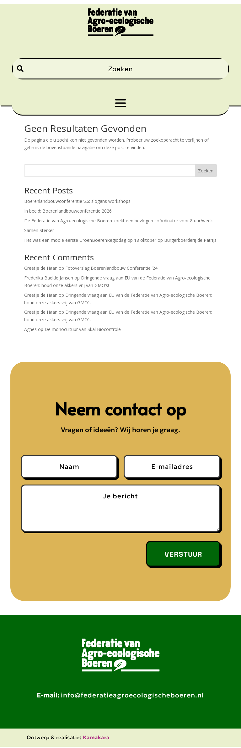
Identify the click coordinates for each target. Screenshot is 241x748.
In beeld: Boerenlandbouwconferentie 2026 (68, 211)
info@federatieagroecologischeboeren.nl (132, 696)
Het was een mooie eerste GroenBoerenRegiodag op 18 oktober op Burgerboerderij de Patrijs (120, 240)
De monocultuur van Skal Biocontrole (83, 329)
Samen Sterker (39, 230)
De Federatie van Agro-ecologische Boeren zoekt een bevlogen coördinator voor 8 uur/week (118, 221)
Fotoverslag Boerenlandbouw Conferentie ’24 (111, 268)
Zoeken (205, 171)
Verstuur (183, 554)
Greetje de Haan (40, 268)
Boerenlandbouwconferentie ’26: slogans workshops (77, 201)
